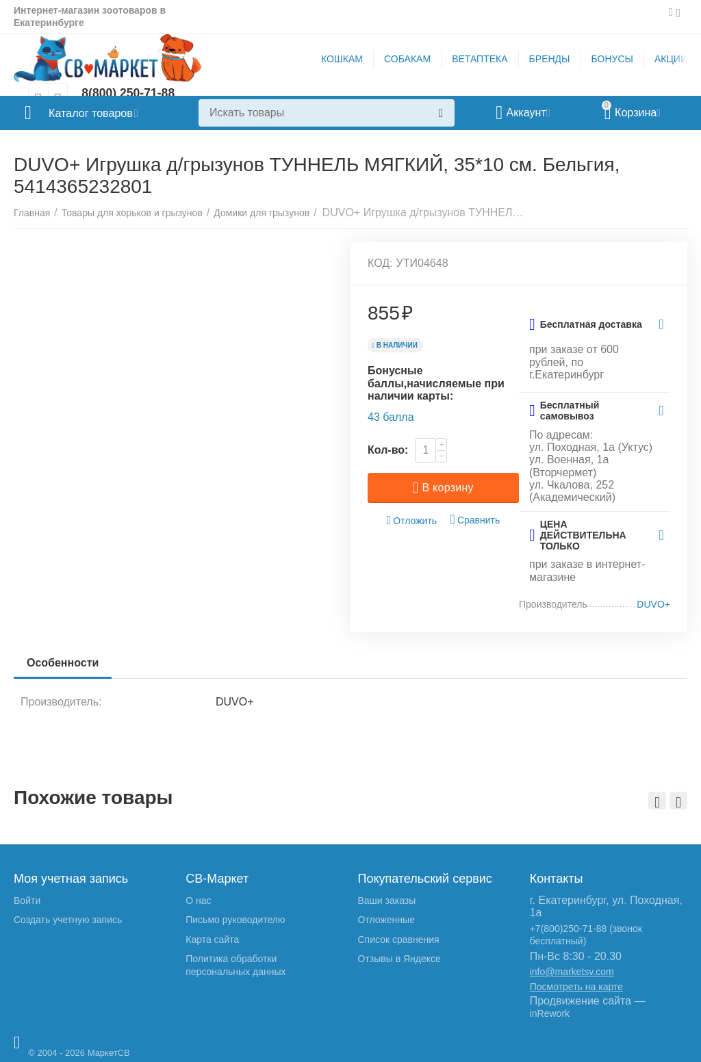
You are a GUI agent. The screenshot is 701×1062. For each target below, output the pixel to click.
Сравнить (475, 519)
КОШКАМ (342, 58)
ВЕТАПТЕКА (479, 58)
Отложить (412, 520)
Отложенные (385, 919)
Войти (27, 900)
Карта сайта (212, 939)
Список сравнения (398, 939)
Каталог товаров (95, 112)
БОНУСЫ (612, 58)
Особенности (63, 663)
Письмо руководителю (235, 919)
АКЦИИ (670, 58)
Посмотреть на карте (576, 986)
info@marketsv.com (572, 971)
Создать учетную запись (68, 919)
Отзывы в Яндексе (398, 958)
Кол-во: (388, 450)
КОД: (380, 263)
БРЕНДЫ (549, 58)
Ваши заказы (386, 900)
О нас (198, 900)
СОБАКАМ (407, 58)
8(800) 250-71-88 (129, 94)
